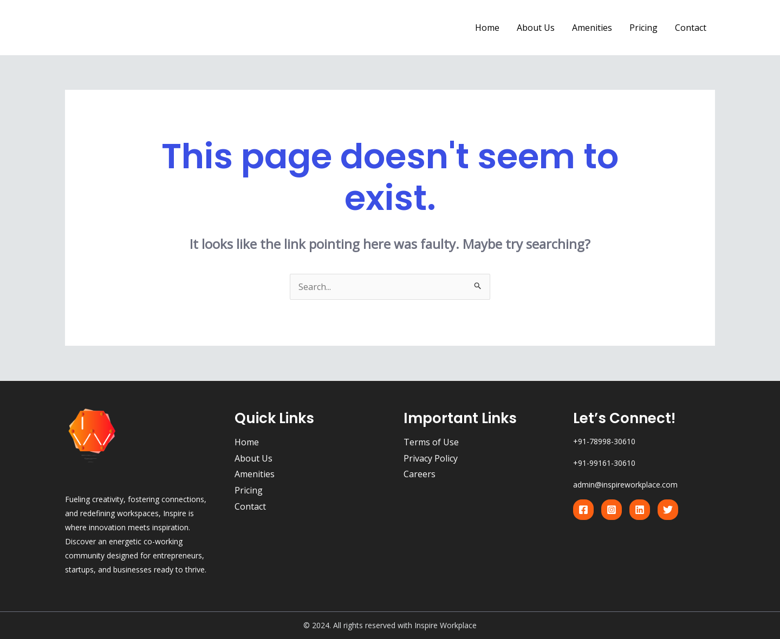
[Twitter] (668, 509)
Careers (419, 474)
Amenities (592, 28)
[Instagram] (611, 509)
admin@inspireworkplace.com (625, 484)
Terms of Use (431, 442)
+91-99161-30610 (604, 463)
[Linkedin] (639, 509)
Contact (690, 28)
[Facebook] (583, 509)
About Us (536, 28)
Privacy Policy (431, 458)
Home (487, 28)
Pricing (643, 28)
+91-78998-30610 (604, 441)
